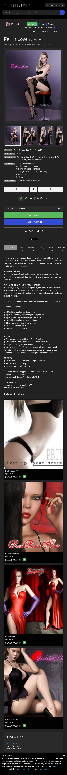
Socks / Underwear (32, 172)
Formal (35, 166)
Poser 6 (17, 150)
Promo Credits (31, 249)
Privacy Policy (43, 769)
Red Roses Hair (12, 554)
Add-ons (21, 249)
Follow (32, 24)
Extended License (40, 181)
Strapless (36, 169)
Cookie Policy (25, 769)
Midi (34, 163)
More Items (51, 249)
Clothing (19, 163)
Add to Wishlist (33, 222)
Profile (42, 24)
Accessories (21, 174)
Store (51, 24)
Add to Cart (33, 215)
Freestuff (38, 28)
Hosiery (44, 172)
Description (10, 248)
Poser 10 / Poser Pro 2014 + (32, 150)
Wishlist (49, 28)
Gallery (28, 28)
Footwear (20, 177)
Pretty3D (39, 39)
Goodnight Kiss (11, 720)
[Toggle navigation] (5, 5)
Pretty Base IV (11, 471)
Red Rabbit (10, 637)
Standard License (25, 181)
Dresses (27, 163)
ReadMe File (12, 743)
